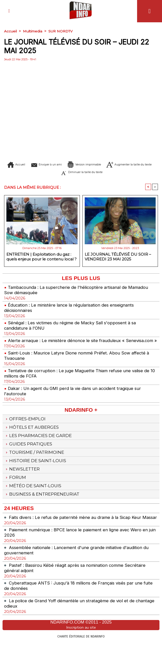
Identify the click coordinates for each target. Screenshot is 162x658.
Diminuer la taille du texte (116, 172)
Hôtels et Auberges (33, 433)
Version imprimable (117, 164)
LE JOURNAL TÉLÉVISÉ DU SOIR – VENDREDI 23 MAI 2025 (118, 257)
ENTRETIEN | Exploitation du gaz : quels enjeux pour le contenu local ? (41, 257)
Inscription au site (81, 643)
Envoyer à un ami (60, 164)
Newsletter (23, 478)
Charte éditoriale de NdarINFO (81, 652)
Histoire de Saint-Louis (37, 469)
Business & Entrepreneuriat (44, 504)
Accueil (10, 31)
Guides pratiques (30, 451)
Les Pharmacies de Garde (40, 442)
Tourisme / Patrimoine (36, 460)
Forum (15, 487)
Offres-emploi (26, 424)
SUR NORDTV (62, 31)
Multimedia (33, 31)
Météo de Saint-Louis (35, 495)
